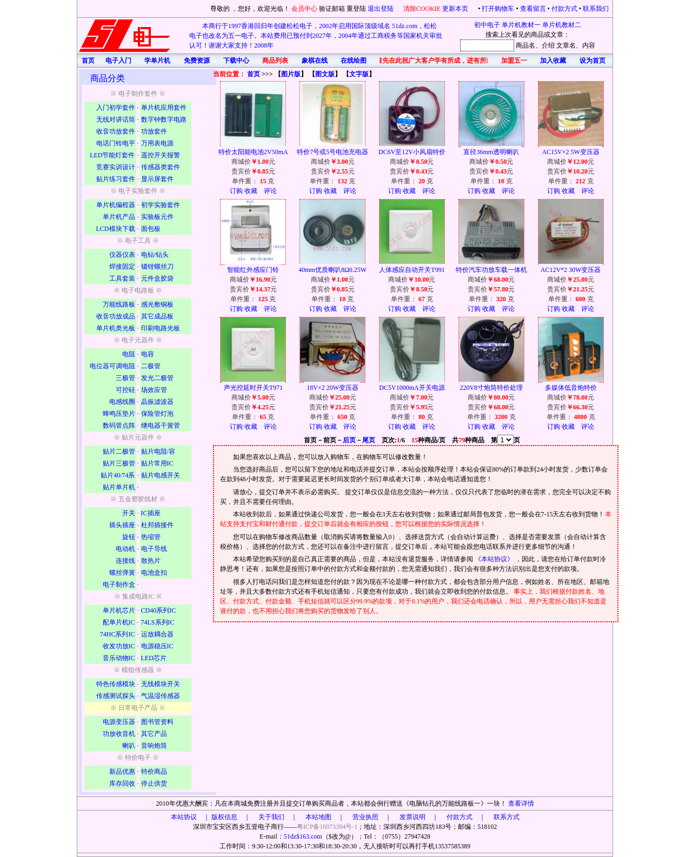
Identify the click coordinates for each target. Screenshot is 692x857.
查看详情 (521, 803)
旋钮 (128, 537)
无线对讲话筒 (115, 119)
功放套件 (154, 131)
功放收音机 (119, 734)
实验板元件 (157, 217)
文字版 (359, 74)
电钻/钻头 (155, 254)
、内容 (585, 45)
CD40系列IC (158, 610)
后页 (349, 440)
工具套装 (122, 278)
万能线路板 (119, 304)
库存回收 (122, 783)
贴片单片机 (119, 487)
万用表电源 (157, 143)
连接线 (125, 560)
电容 (147, 354)
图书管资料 (157, 722)
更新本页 (456, 8)
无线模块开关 (160, 684)
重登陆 (356, 8)
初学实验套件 (160, 205)
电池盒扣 (154, 572)
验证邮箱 (332, 8)
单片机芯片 (119, 610)
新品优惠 (122, 771)
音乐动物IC (119, 658)
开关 (128, 513)
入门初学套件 (115, 107)
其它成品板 (157, 316)
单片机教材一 (521, 25)
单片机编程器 (115, 205)
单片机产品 (119, 217)
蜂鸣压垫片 (119, 413)
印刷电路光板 (160, 328)
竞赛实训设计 (115, 167)
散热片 (151, 560)
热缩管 (151, 537)
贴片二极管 (119, 451)
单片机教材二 (561, 25)
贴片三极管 (119, 463)
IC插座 (151, 513)
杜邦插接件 (157, 525)
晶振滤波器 (157, 402)
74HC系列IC (117, 634)
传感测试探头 (115, 696)
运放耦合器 (157, 634)
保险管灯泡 (157, 413)
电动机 (125, 549)
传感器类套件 (160, 167)
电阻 (128, 354)
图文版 (325, 74)
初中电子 (487, 25)
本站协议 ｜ (190, 817)
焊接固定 (122, 266)
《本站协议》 (495, 559)
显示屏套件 (157, 179)
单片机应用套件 (164, 107)
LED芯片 (154, 658)
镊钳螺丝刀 (157, 266)
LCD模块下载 (115, 228)
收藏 (250, 191)
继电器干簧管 (160, 425)
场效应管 (154, 390)
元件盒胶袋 (157, 278)
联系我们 (596, 8)
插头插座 (122, 525)
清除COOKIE (422, 8)
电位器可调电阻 (112, 366)
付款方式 (564, 8)
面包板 (151, 228)
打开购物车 (498, 8)
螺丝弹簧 (122, 572)
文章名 (566, 45)
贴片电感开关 (160, 475)
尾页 (368, 440)
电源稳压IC (157, 646)
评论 (270, 191)
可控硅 (125, 390)
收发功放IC (119, 646)
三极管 (125, 378)
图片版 (291, 74)
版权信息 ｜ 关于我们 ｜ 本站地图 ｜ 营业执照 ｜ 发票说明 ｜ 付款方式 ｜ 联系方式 (365, 817)
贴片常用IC (157, 463)
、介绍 (545, 45)
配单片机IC (119, 622)
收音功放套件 (115, 131)
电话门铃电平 (115, 143)
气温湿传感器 (160, 696)
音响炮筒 (154, 745)
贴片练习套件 (115, 179)
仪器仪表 (122, 254)
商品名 (525, 45)
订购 (236, 191)
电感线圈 (122, 402)
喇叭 (128, 745)
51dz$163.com (303, 836)
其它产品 (154, 734)
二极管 (151, 366)
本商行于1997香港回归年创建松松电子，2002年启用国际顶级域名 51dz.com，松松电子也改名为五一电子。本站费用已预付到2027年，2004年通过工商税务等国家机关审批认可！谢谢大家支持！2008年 (315, 35)
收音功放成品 (115, 316)
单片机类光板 (115, 328)
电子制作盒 (119, 584)
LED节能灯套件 (112, 155)
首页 (253, 74)
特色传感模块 (115, 684)
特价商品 (154, 771)
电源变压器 (119, 722)
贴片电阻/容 (158, 451)
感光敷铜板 (157, 304)
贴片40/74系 (118, 475)
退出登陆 (381, 8)
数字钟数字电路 (164, 119)
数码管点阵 (119, 425)
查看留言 (533, 8)
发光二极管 (157, 378)
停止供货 (154, 783)
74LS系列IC (158, 622)
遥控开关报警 (160, 155)
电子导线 (154, 549)
